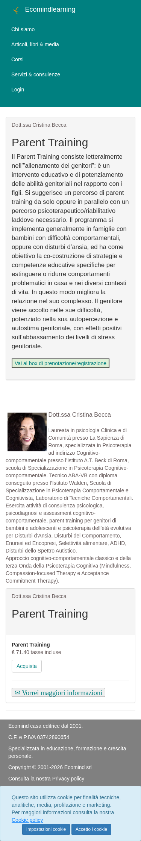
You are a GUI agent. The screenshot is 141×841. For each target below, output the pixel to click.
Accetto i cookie (91, 829)
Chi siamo (23, 29)
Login (17, 90)
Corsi (17, 59)
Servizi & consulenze (35, 74)
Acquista (27, 666)
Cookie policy (27, 820)
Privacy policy (68, 779)
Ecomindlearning (43, 10)
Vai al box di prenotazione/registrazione (60, 363)
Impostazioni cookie (46, 829)
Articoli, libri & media (35, 44)
